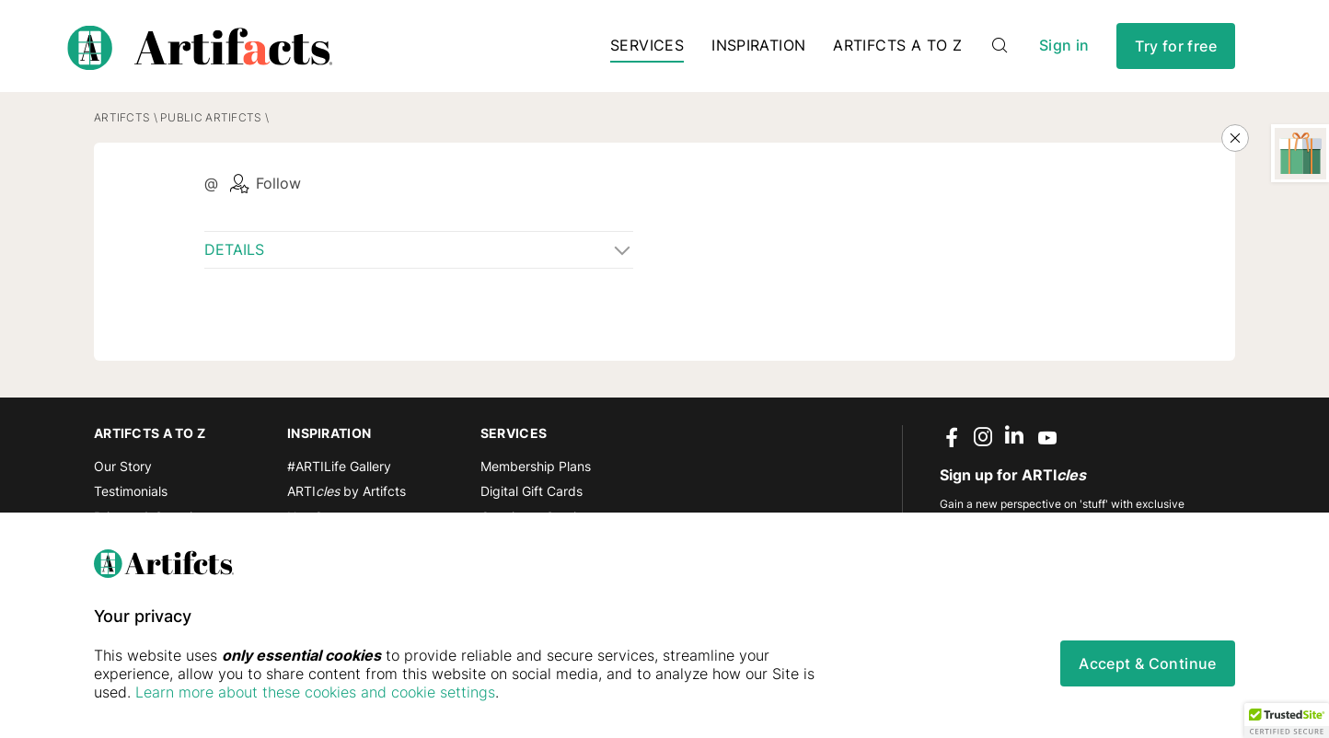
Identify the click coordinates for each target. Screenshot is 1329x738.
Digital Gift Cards (531, 491)
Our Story (123, 466)
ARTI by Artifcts (346, 491)
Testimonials (131, 491)
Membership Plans (535, 466)
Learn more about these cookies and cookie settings (315, 692)
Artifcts (122, 117)
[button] (1286, 720)
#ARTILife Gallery (339, 466)
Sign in (1064, 45)
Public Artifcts (210, 117)
